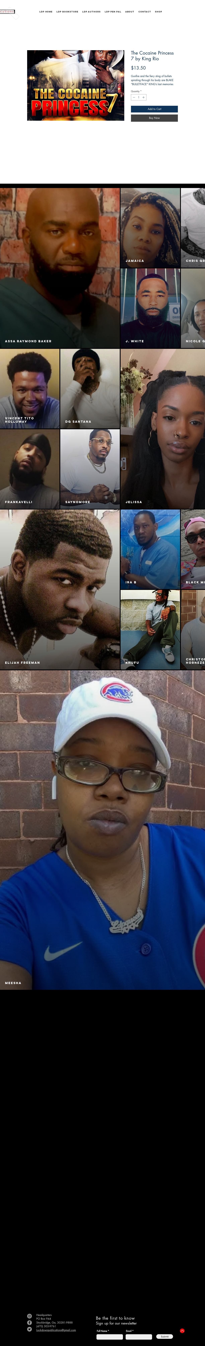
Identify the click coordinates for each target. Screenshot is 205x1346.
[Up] (182, 1331)
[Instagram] (29, 1316)
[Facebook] (29, 1322)
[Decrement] (133, 97)
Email (128, 1331)
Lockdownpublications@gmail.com (56, 1330)
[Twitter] (29, 1329)
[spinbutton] (139, 97)
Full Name (102, 1331)
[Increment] (144, 97)
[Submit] (164, 1336)
